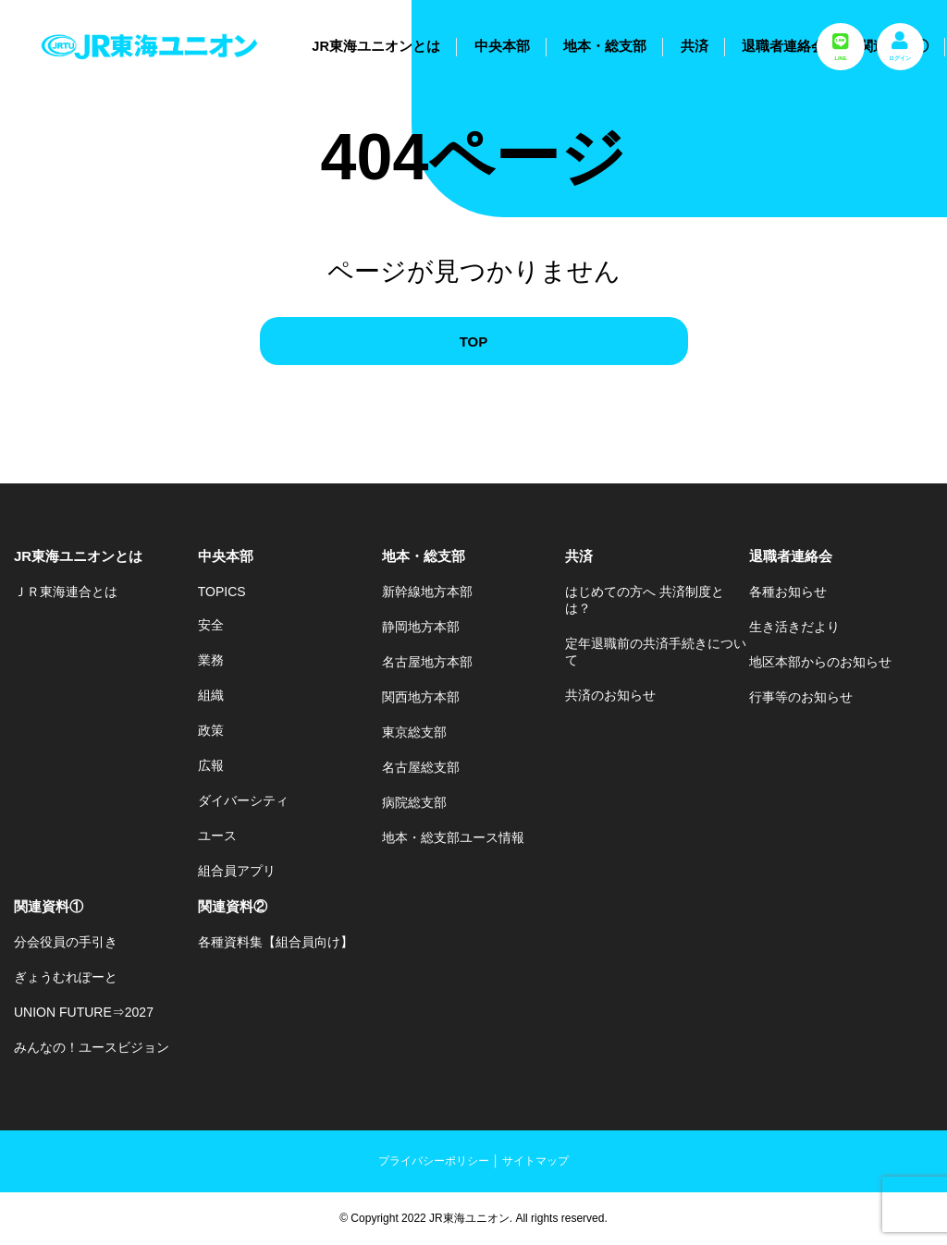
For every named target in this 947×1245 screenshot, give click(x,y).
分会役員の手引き (65, 941)
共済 (694, 46)
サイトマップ (535, 1160)
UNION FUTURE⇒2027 (84, 1012)
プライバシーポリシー (433, 1160)
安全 (211, 624)
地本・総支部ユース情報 (453, 837)
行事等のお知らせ (801, 697)
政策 (211, 730)
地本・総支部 (604, 46)
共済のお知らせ (610, 695)
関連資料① (48, 906)
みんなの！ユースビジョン (91, 1047)
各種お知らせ (788, 591)
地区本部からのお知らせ (820, 661)
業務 (211, 660)
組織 (211, 695)
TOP (474, 341)
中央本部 (502, 46)
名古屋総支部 (421, 767)
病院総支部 (414, 802)
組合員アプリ (237, 870)
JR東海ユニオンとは (376, 46)
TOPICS (222, 591)
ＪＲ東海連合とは (65, 591)
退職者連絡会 (783, 46)
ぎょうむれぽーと (65, 977)
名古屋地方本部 (427, 661)
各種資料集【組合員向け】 (275, 941)
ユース (217, 835)
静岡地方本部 (421, 626)
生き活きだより (794, 626)
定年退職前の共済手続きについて (655, 651)
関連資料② (232, 906)
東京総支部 (414, 732)
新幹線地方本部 (427, 591)
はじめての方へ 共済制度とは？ (644, 600)
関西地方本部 (421, 697)
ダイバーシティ (243, 800)
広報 (211, 765)
